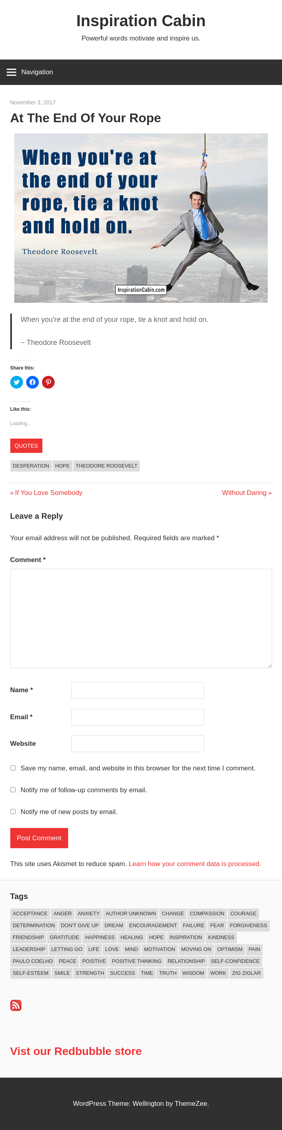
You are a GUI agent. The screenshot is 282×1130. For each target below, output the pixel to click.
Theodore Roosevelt (106, 466)
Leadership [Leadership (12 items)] (29, 949)
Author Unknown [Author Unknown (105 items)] (131, 913)
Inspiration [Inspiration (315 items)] (186, 937)
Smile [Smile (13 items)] (62, 973)
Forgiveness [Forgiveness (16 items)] (248, 925)
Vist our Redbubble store (76, 1051)
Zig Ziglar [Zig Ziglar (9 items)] (246, 973)
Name (21, 690)
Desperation (31, 466)
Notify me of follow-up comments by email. (84, 790)
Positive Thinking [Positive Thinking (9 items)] (137, 961)
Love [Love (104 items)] (112, 949)
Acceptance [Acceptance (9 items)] (30, 913)
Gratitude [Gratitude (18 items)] (64, 937)
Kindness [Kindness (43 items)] (221, 937)
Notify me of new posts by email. (69, 812)
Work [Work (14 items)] (218, 973)
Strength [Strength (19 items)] (90, 973)
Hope (62, 466)
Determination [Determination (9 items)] (34, 925)
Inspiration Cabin (141, 20)
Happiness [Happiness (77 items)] (99, 937)
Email (21, 717)
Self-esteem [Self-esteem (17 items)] (30, 973)
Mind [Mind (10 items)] (131, 949)
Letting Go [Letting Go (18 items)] (66, 949)
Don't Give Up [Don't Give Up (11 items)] (80, 925)
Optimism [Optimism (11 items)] (229, 949)
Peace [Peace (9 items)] (67, 961)
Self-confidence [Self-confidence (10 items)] (235, 961)
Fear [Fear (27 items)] (217, 925)
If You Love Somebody (48, 493)
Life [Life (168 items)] (93, 949)
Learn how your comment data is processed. (195, 864)
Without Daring (244, 493)
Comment (28, 560)
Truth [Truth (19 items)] (168, 973)
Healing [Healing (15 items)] (131, 937)
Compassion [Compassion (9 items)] (207, 913)
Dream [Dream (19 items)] (114, 925)
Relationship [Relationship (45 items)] (186, 961)
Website (23, 743)
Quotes (26, 446)
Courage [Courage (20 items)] (244, 913)
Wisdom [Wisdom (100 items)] (193, 973)
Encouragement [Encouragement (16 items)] (153, 925)
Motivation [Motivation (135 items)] (159, 949)
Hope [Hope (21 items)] (156, 937)
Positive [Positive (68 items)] (94, 961)
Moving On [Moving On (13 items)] (196, 949)
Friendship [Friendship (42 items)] (28, 937)
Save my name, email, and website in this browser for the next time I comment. (138, 768)
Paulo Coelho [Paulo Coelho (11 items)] (33, 961)
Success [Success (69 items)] (122, 973)
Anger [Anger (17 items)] (62, 913)
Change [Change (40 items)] (173, 913)
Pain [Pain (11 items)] (254, 949)
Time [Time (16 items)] (147, 973)
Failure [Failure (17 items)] (193, 925)
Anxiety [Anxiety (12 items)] (89, 913)
